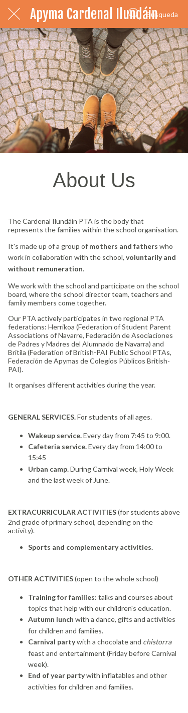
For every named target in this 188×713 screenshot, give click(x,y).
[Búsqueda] (153, 14)
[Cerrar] (14, 14)
